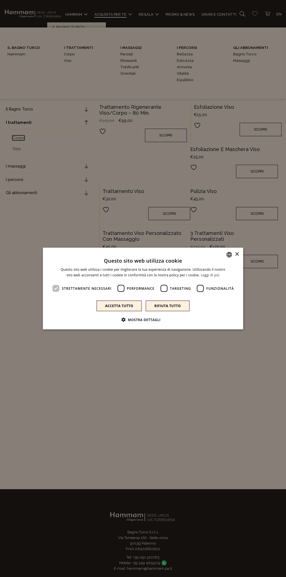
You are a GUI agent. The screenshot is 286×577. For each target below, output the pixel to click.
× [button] (237, 254)
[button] (143, 319)
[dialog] (143, 288)
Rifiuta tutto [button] (167, 305)
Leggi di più (210, 274)
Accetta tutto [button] (119, 305)
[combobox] (229, 254)
